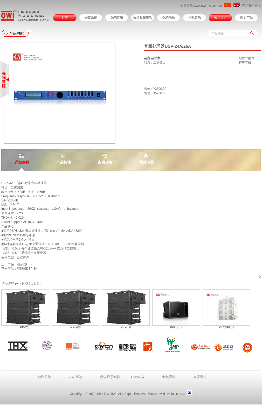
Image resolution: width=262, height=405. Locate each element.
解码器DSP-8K (27, 269)
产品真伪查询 (251, 6)
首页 (65, 17)
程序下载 (245, 62)
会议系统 (91, 17)
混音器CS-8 (25, 264)
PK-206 (126, 327)
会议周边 (220, 17)
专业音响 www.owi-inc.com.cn (201, 6)
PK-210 (25, 327)
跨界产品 (246, 17)
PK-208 (75, 327)
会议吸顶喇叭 (142, 17)
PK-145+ (176, 327)
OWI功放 (168, 17)
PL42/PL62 (226, 327)
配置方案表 (246, 58)
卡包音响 (194, 17)
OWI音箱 (117, 17)
